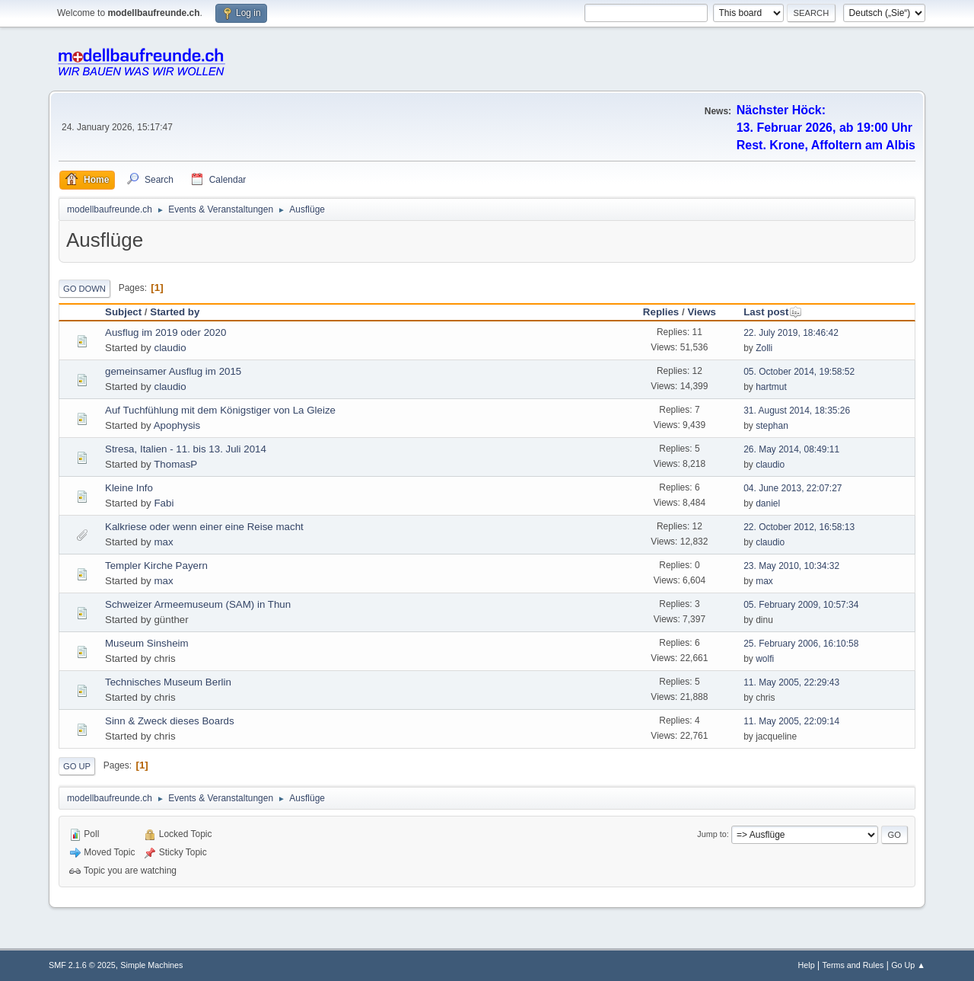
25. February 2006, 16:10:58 (800, 643)
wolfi (765, 658)
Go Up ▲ (908, 965)
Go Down (84, 288)
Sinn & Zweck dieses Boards (169, 721)
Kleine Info (129, 488)
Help (806, 965)
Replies (661, 312)
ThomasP (175, 464)
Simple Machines (151, 965)
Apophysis (177, 425)
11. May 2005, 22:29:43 (791, 682)
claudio (170, 347)
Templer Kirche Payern (156, 565)
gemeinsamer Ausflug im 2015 (173, 371)
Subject (123, 312)
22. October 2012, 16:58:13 (799, 527)
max (163, 542)
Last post (772, 312)
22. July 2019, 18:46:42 (791, 333)
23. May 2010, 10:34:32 (791, 566)
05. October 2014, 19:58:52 (799, 371)
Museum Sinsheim (147, 643)
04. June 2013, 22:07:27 (792, 488)
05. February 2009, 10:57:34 (800, 604)
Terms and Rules (853, 965)
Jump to (711, 834)
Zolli (764, 348)
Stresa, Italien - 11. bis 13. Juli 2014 (185, 449)
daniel (768, 503)
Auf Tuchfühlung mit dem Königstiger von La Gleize (220, 410)
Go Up (77, 766)
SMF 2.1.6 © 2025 (82, 965)
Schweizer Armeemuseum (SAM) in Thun (198, 604)
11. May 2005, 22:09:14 (791, 721)
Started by (174, 312)
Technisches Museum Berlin (168, 682)
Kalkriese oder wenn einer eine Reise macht (204, 526)
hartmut (771, 387)
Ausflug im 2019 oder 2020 (165, 332)
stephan (772, 425)
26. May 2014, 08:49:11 (791, 449)
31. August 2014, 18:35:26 (796, 410)
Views (701, 312)
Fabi (163, 503)
